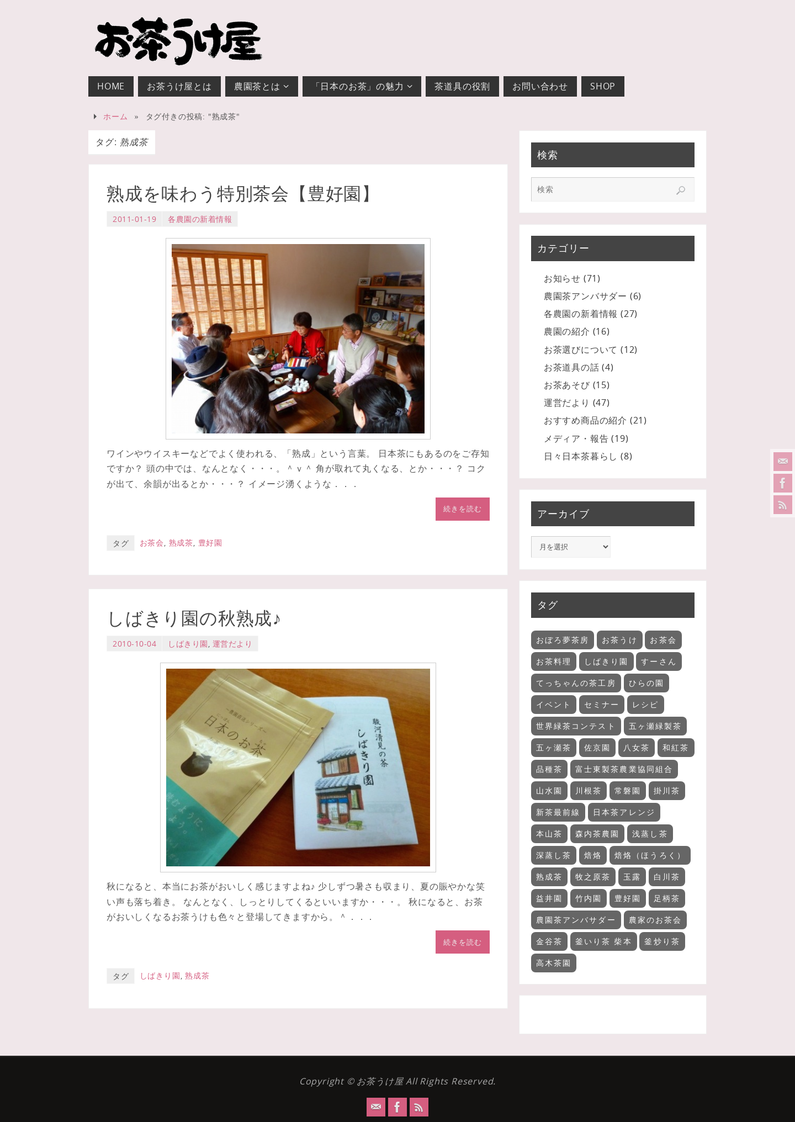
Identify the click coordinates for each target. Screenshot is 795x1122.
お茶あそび (567, 385)
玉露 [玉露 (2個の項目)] (632, 876)
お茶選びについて (581, 349)
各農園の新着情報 (200, 219)
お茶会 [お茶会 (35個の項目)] (663, 639)
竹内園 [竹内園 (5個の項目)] (588, 898)
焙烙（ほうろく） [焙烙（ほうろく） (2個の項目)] (650, 855)
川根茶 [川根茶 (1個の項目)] (588, 790)
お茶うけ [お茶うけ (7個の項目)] (619, 639)
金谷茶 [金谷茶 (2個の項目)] (549, 941)
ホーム (115, 116)
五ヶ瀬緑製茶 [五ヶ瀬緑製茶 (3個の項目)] (655, 726)
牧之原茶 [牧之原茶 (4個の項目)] (593, 876)
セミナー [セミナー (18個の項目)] (601, 704)
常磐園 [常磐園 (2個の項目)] (627, 790)
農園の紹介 (567, 331)
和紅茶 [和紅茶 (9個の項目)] (675, 747)
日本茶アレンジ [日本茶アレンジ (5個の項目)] (624, 812)
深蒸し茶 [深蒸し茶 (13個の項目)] (553, 855)
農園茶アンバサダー (585, 296)
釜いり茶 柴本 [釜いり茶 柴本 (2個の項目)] (603, 941)
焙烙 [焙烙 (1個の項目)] (593, 855)
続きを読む (462, 509)
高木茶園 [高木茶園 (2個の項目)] (553, 962)
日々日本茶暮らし (581, 456)
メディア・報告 (576, 438)
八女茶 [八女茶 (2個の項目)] (636, 747)
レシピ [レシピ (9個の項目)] (645, 704)
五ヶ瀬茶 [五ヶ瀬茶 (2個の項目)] (553, 747)
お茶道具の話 (572, 367)
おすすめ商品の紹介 (585, 420)
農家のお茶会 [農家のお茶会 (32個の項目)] (655, 919)
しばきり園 (188, 643)
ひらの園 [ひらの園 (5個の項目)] (646, 683)
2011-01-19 (134, 219)
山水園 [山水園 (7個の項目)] (549, 790)
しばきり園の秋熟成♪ (194, 618)
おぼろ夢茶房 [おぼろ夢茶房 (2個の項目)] (563, 639)
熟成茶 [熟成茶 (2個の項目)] (549, 876)
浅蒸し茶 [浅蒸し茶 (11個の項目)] (649, 833)
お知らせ (562, 278)
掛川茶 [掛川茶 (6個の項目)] (667, 790)
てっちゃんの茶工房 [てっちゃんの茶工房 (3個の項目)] (576, 683)
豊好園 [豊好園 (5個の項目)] (627, 898)
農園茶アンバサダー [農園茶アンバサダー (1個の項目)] (576, 919)
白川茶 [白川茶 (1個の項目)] (667, 876)
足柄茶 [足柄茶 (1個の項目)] (667, 898)
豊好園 (210, 542)
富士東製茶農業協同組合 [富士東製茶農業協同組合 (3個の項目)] (624, 769)
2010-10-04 (134, 643)
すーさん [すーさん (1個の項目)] (658, 661)
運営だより (233, 643)
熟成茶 (181, 542)
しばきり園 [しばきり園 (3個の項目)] (606, 661)
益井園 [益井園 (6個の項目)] (549, 898)
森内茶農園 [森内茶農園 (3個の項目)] (597, 833)
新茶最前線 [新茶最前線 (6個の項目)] (558, 812)
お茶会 (152, 542)
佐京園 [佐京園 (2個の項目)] (597, 747)
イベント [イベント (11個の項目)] (553, 704)
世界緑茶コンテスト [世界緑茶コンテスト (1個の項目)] (576, 726)
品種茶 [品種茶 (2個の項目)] (549, 769)
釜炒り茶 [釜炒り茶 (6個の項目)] (662, 941)
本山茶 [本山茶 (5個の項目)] (549, 833)
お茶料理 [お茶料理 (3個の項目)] (553, 661)
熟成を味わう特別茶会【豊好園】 (243, 193)
